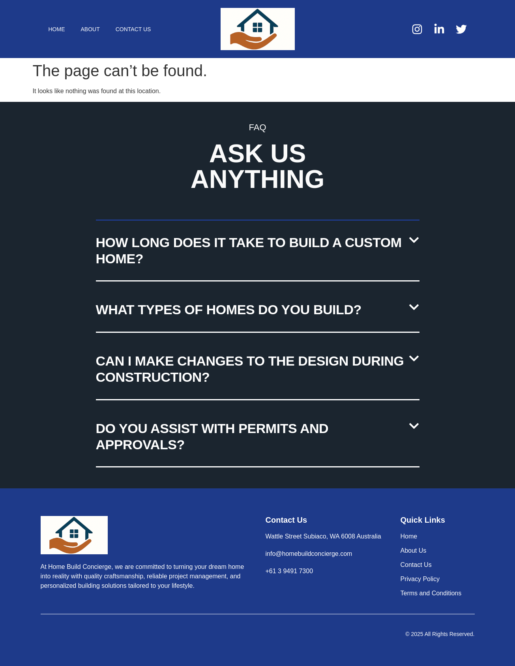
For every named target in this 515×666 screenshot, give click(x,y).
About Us (414, 550)
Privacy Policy (420, 579)
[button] (257, 251)
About (90, 29)
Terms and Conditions (431, 593)
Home (57, 29)
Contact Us (133, 29)
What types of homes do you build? (228, 309)
